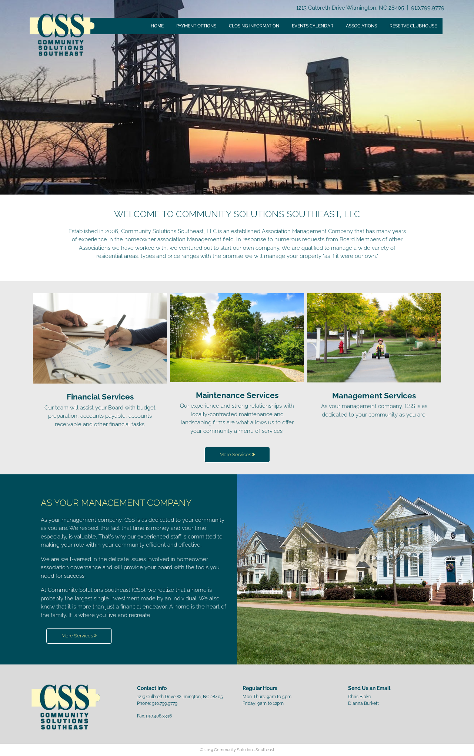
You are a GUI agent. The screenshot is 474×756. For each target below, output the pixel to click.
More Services (237, 454)
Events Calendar (312, 26)
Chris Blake (359, 696)
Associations (361, 26)
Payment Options (196, 26)
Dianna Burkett (363, 703)
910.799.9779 (427, 7)
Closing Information (254, 26)
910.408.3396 (159, 716)
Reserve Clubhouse (413, 26)
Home (157, 26)
